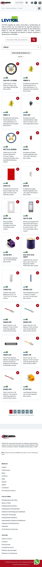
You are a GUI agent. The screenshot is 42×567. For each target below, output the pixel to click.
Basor (3, 473)
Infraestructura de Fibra (9, 506)
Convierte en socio (8, 547)
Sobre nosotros (7, 539)
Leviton (20, 8)
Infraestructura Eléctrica (9, 517)
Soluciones (19, 2)
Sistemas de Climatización (10, 523)
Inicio (3, 8)
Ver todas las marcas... (9, 490)
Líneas (21, 47)
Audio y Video (6, 503)
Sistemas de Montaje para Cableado (13, 512)
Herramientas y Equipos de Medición (13, 520)
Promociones (6, 544)
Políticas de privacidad (9, 550)
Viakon (4, 485)
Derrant (4, 482)
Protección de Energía (9, 514)
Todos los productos (11, 8)
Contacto (5, 541)
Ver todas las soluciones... (10, 529)
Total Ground (6, 470)
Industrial (5, 526)
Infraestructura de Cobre (9, 500)
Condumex (5, 487)
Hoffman (5, 476)
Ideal (3, 479)
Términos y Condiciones (9, 553)
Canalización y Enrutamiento (11, 509)
